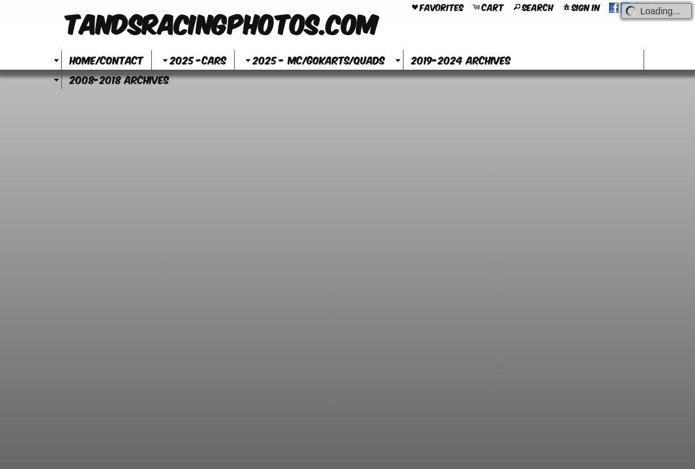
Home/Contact (106, 59)
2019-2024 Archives (460, 59)
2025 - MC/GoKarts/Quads (314, 59)
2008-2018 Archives (119, 79)
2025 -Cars (193, 59)
